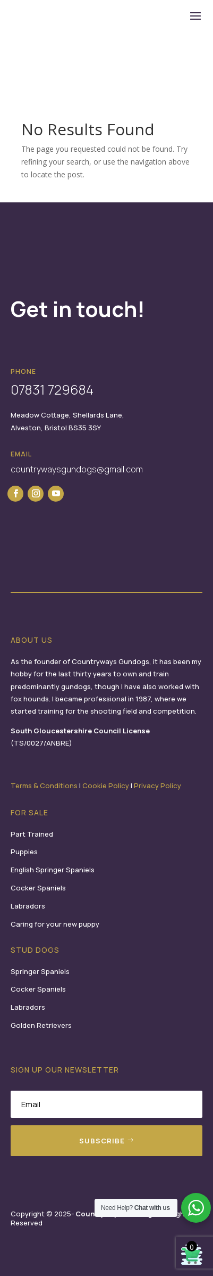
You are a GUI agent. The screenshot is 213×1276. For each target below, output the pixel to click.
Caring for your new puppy (55, 924)
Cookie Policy (105, 785)
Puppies (24, 851)
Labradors (28, 906)
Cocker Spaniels (38, 888)
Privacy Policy (157, 785)
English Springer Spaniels (53, 869)
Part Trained (32, 834)
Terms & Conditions (44, 785)
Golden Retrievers (41, 1025)
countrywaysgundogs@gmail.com (77, 469)
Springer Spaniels (40, 971)
